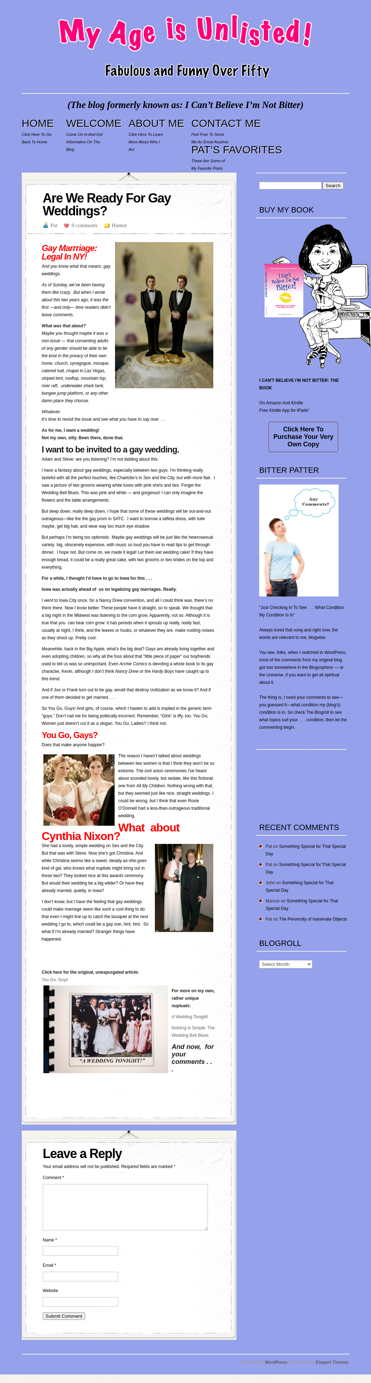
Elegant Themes (332, 1370)
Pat (54, 225)
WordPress (276, 1370)
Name (50, 1248)
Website (50, 1299)
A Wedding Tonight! (190, 1016)
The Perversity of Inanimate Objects (313, 919)
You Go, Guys (55, 979)
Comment (53, 1177)
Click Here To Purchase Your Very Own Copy (303, 437)
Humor (119, 225)
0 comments (85, 225)
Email (49, 1273)
